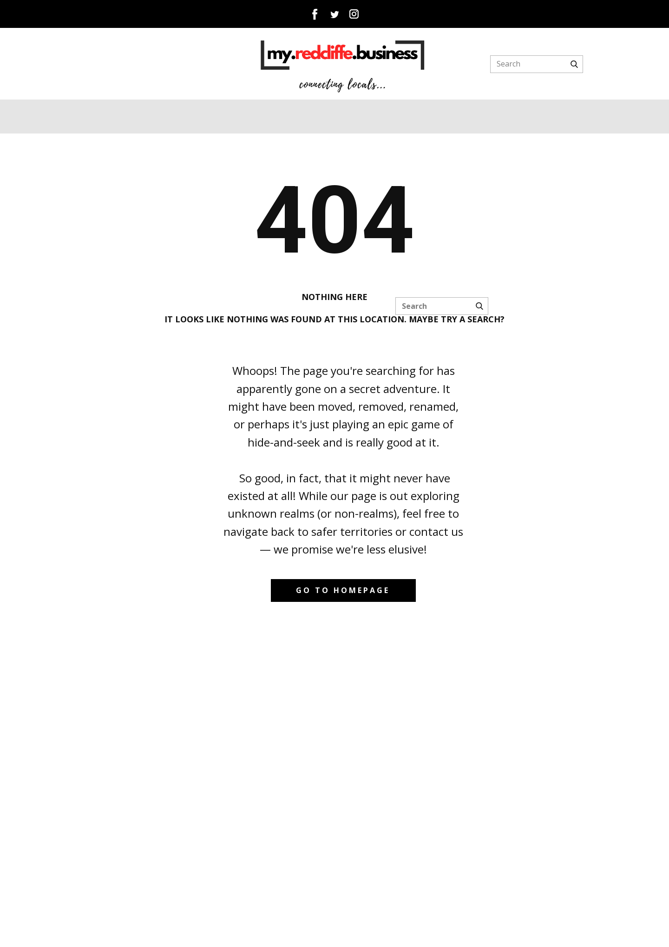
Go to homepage (343, 590)
